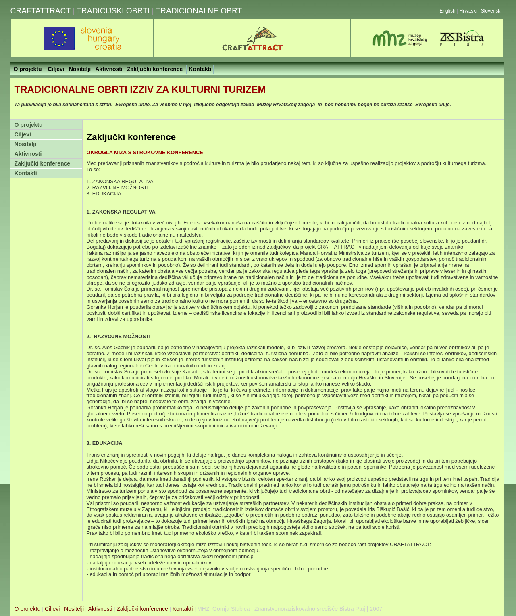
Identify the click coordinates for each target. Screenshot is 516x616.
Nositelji (25, 144)
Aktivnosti (28, 154)
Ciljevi (23, 134)
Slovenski (491, 11)
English (447, 11)
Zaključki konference (43, 163)
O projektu (29, 125)
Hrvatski (469, 11)
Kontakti (26, 173)
